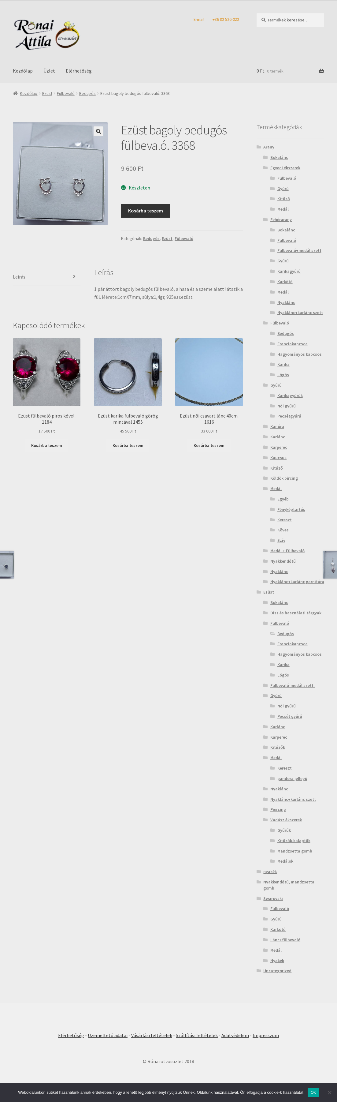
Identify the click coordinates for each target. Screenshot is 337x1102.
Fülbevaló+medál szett (299, 250)
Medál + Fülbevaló (287, 550)
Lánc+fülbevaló (285, 940)
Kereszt (284, 520)
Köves (283, 530)
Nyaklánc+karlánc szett (300, 312)
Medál (283, 209)
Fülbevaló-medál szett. (292, 685)
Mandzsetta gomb (294, 851)
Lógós (283, 374)
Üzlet (49, 71)
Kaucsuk (278, 457)
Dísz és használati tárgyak (295, 613)
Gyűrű (283, 188)
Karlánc (277, 437)
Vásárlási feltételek (151, 1035)
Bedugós (87, 93)
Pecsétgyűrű (289, 416)
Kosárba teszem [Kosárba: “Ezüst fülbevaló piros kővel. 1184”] (46, 445)
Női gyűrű (286, 406)
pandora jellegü (292, 778)
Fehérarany (281, 219)
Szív (281, 540)
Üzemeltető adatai (108, 1035)
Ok (313, 1092)
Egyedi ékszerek (285, 168)
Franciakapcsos (292, 344)
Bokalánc (279, 157)
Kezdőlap (23, 71)
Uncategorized (277, 970)
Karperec (278, 447)
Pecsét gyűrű (289, 716)
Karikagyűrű (289, 271)
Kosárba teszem (145, 211)
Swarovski (273, 898)
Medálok (285, 861)
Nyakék (277, 960)
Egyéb (283, 499)
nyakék (270, 871)
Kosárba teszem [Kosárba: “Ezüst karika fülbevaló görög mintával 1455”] (128, 445)
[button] (98, 131)
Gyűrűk (284, 830)
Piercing (278, 809)
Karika (283, 364)
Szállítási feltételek (197, 1035)
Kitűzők (277, 747)
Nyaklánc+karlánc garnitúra (297, 581)
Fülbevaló (66, 93)
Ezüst (47, 93)
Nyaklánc (286, 302)
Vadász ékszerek (286, 820)
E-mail (199, 19)
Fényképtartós (291, 509)
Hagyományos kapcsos (299, 354)
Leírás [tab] (19, 277)
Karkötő (285, 281)
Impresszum (266, 1035)
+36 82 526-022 (226, 19)
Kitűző (283, 198)
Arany (268, 147)
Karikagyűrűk (290, 395)
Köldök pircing (284, 478)
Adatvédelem (235, 1035)
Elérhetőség (79, 71)
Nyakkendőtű (283, 561)
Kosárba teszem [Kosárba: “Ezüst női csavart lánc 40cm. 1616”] (209, 445)
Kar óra (277, 426)
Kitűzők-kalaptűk (293, 840)
